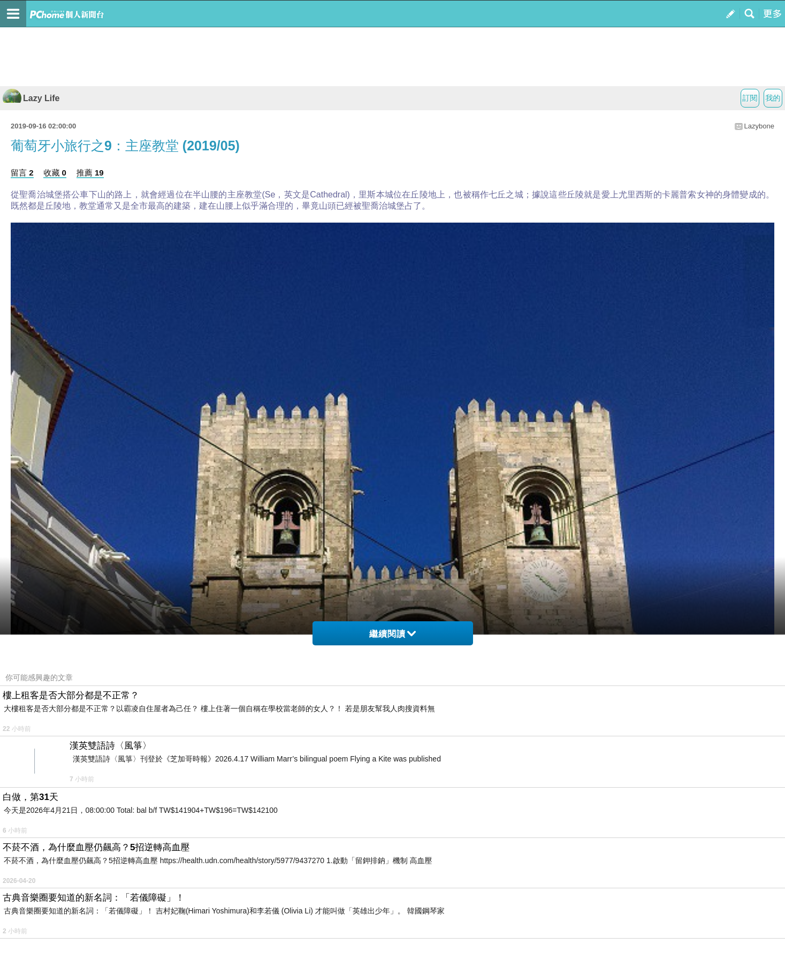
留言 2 (22, 172)
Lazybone (759, 126)
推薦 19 (90, 172)
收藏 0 (54, 172)
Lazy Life (31, 98)
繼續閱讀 (392, 634)
